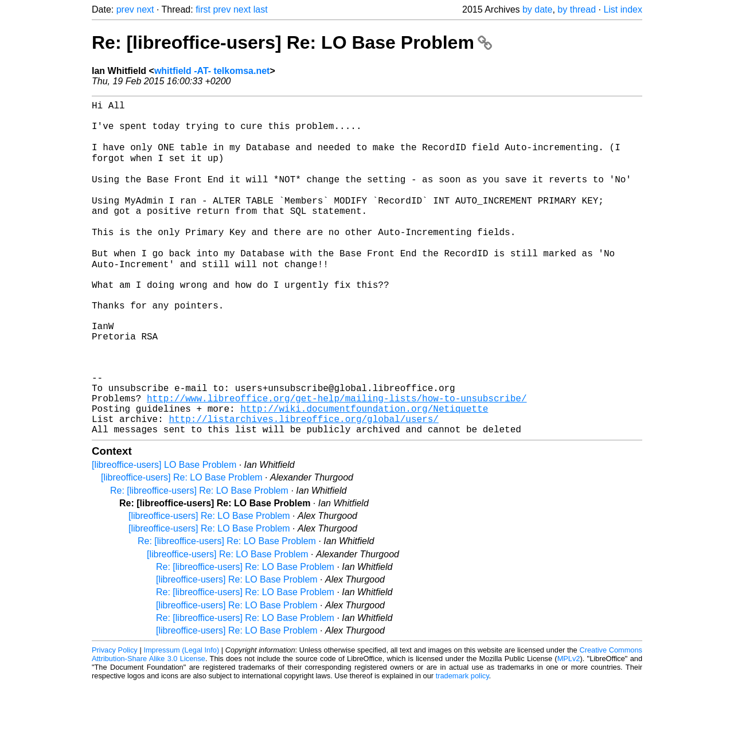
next (145, 9)
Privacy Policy (115, 719)
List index (622, 9)
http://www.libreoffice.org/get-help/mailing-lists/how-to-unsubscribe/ (336, 460)
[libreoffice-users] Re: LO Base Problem (182, 547)
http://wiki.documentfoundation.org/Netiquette (364, 473)
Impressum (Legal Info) (181, 719)
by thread (576, 9)
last (260, 9)
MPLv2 (568, 728)
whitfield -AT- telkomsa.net (212, 71)
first (203, 9)
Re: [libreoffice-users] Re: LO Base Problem (292, 42)
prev (125, 9)
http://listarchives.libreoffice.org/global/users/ (303, 485)
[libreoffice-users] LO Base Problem (164, 534)
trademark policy (462, 745)
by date (537, 9)
